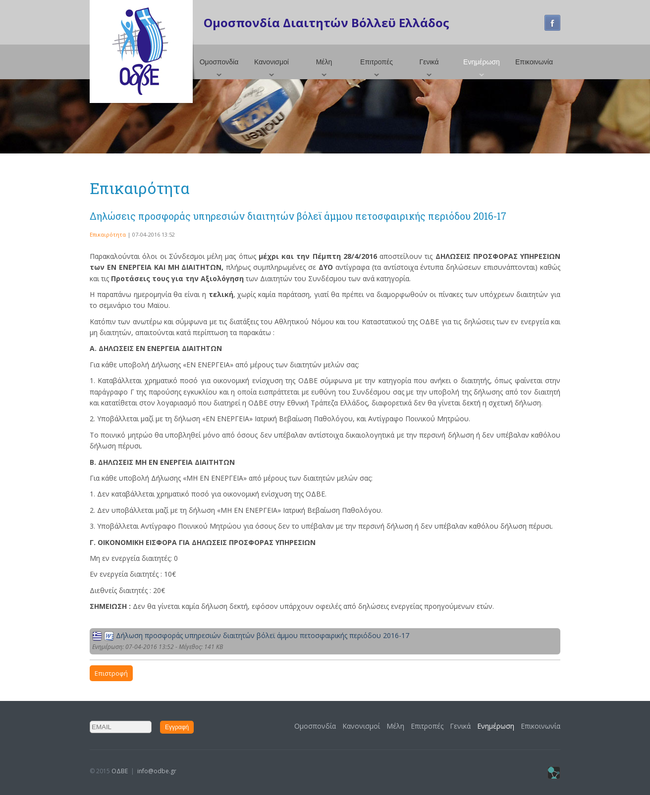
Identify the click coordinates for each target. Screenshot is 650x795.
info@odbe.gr (156, 771)
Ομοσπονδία (219, 62)
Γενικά (429, 62)
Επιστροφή (111, 673)
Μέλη (324, 62)
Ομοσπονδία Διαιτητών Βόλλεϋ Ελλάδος (326, 22)
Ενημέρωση (481, 62)
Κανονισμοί (271, 62)
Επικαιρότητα (108, 234)
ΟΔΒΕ (119, 771)
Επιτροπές (376, 62)
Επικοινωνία (534, 62)
